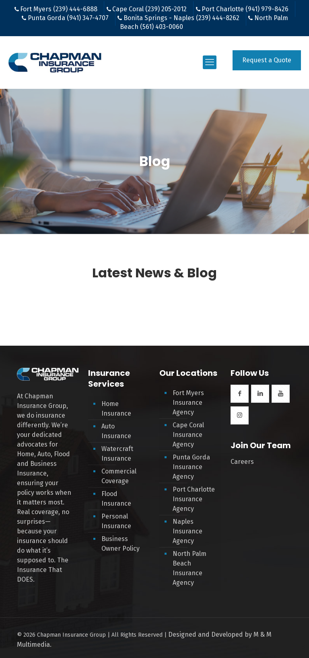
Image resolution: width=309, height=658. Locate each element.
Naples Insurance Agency (187, 531)
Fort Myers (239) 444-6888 (58, 9)
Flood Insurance (116, 498)
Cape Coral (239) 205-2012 (149, 9)
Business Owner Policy (120, 543)
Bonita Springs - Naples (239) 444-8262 (181, 18)
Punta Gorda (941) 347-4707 (68, 18)
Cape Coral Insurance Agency (188, 434)
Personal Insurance (116, 521)
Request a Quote (266, 60)
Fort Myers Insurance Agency (188, 402)
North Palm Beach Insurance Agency (189, 568)
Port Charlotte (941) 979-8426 (245, 9)
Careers (242, 461)
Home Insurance (116, 408)
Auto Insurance (116, 431)
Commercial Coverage (118, 476)
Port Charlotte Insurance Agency (194, 499)
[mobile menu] (209, 62)
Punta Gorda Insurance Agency (191, 466)
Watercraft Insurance (117, 453)
